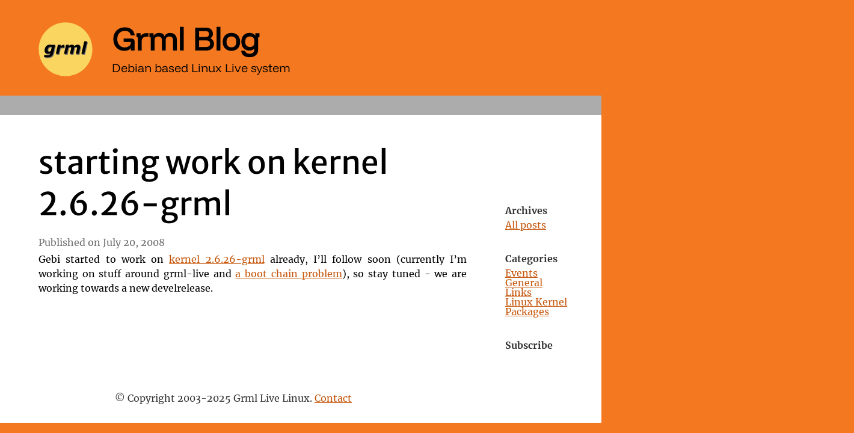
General (523, 283)
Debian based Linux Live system (201, 67)
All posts (525, 225)
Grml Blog (186, 38)
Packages (527, 312)
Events (521, 273)
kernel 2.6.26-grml (216, 260)
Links (518, 293)
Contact (333, 399)
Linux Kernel (536, 302)
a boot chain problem (288, 274)
